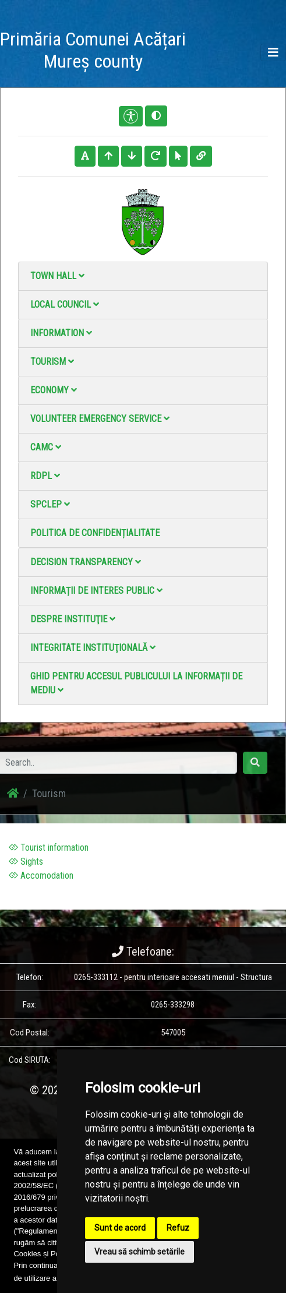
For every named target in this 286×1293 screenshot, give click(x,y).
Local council (64, 304)
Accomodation (41, 875)
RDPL (45, 475)
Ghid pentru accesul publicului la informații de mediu (136, 683)
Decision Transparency (85, 562)
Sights (26, 861)
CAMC (45, 447)
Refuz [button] (178, 1227)
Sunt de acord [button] (120, 1227)
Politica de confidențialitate (95, 532)
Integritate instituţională (93, 647)
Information (61, 333)
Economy (53, 390)
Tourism (52, 361)
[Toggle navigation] (273, 52)
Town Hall (57, 275)
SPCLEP (50, 504)
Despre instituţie (72, 619)
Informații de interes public (96, 590)
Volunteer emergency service (100, 418)
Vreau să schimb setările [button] (139, 1251)
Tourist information (49, 847)
